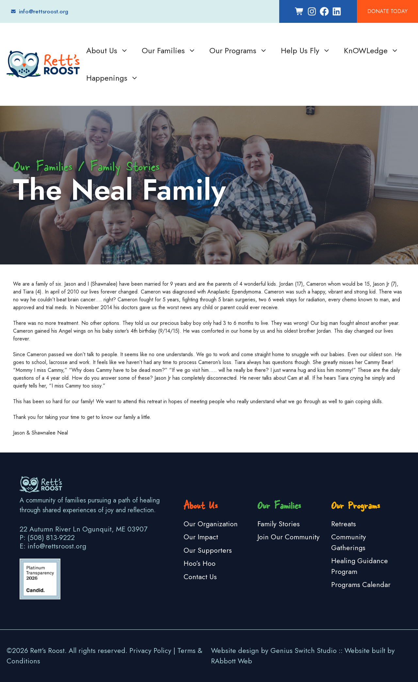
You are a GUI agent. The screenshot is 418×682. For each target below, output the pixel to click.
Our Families (169, 50)
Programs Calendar (361, 584)
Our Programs (238, 50)
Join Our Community (288, 537)
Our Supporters (208, 550)
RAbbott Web (231, 661)
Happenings (112, 78)
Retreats (343, 524)
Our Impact (201, 537)
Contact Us (200, 577)
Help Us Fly (306, 50)
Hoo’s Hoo (200, 563)
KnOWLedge (371, 50)
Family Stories (278, 524)
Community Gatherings (348, 542)
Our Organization (211, 524)
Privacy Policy (150, 650)
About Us (107, 50)
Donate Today (387, 11)
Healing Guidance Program (359, 566)
